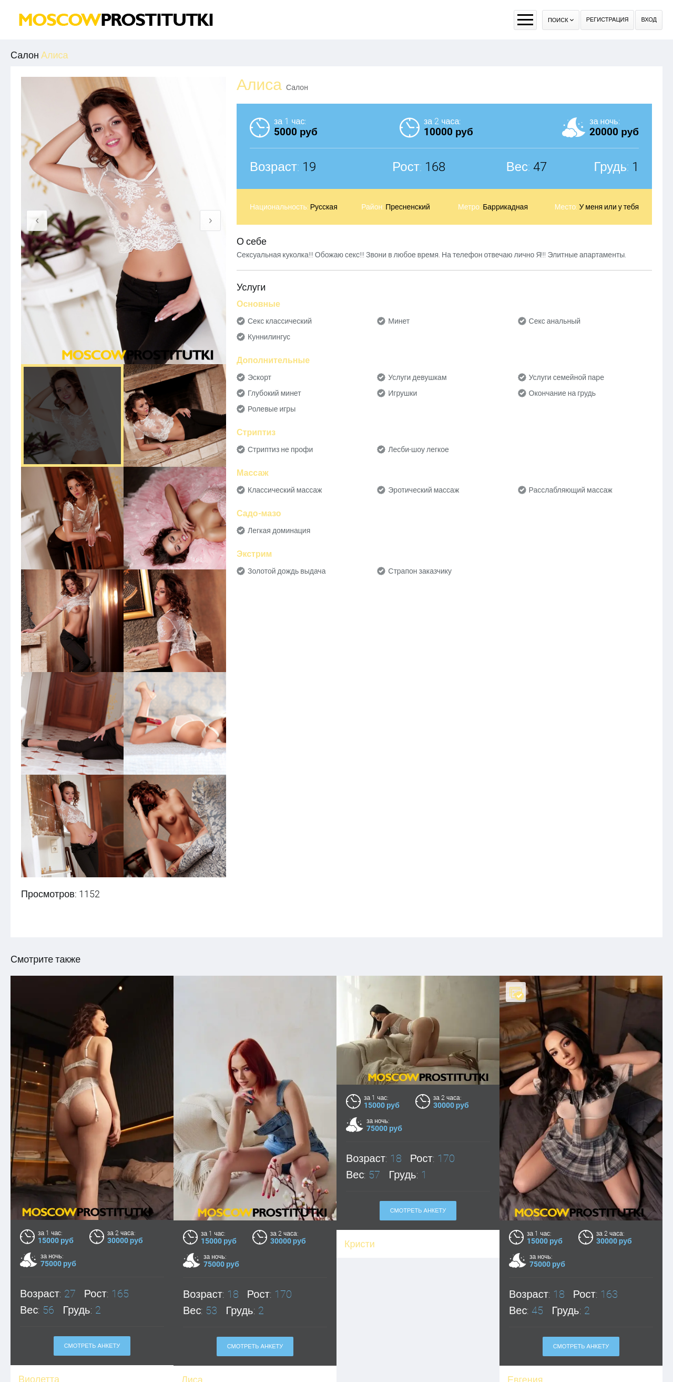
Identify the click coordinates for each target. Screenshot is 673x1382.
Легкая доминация (279, 530)
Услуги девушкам (417, 377)
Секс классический (280, 321)
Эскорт (259, 377)
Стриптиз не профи (280, 449)
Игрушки (402, 393)
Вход (649, 19)
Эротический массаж (423, 490)
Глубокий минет (274, 393)
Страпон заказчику (420, 571)
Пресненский (407, 207)
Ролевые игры (271, 409)
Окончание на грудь (562, 393)
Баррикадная (505, 207)
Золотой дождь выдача (286, 571)
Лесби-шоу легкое (418, 449)
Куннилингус (269, 337)
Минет (399, 321)
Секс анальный (555, 321)
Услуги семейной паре (566, 377)
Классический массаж (285, 490)
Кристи (359, 1243)
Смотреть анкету (92, 1346)
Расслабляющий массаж (571, 490)
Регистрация (607, 19)
